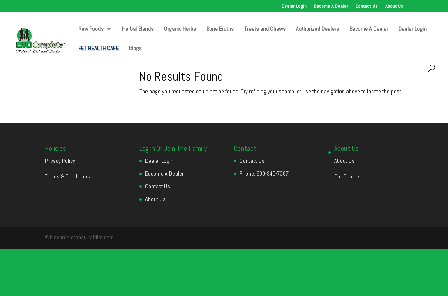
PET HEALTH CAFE (98, 48)
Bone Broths (220, 29)
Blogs (135, 48)
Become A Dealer (331, 6)
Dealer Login (294, 6)
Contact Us (367, 6)
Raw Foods (91, 29)
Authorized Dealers (317, 29)
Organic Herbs (180, 29)
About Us (394, 6)
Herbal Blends (138, 29)
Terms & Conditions (67, 176)
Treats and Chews (265, 29)
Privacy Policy (60, 160)
